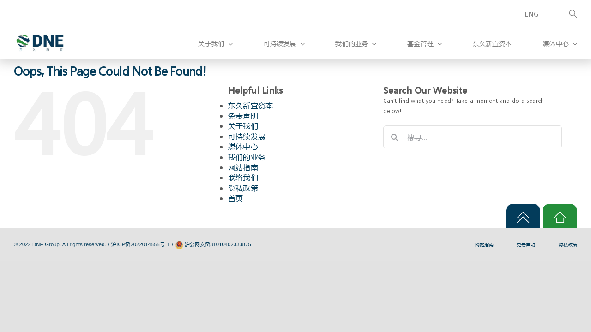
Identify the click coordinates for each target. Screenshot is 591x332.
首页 (235, 198)
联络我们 (243, 177)
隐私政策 (243, 188)
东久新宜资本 (250, 105)
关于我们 (243, 125)
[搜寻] (394, 136)
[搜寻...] (472, 136)
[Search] (564, 14)
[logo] (40, 29)
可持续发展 (246, 136)
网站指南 (243, 167)
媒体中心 (243, 146)
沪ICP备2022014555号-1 (140, 244)
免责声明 (243, 115)
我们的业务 (246, 157)
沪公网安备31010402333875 (218, 244)
